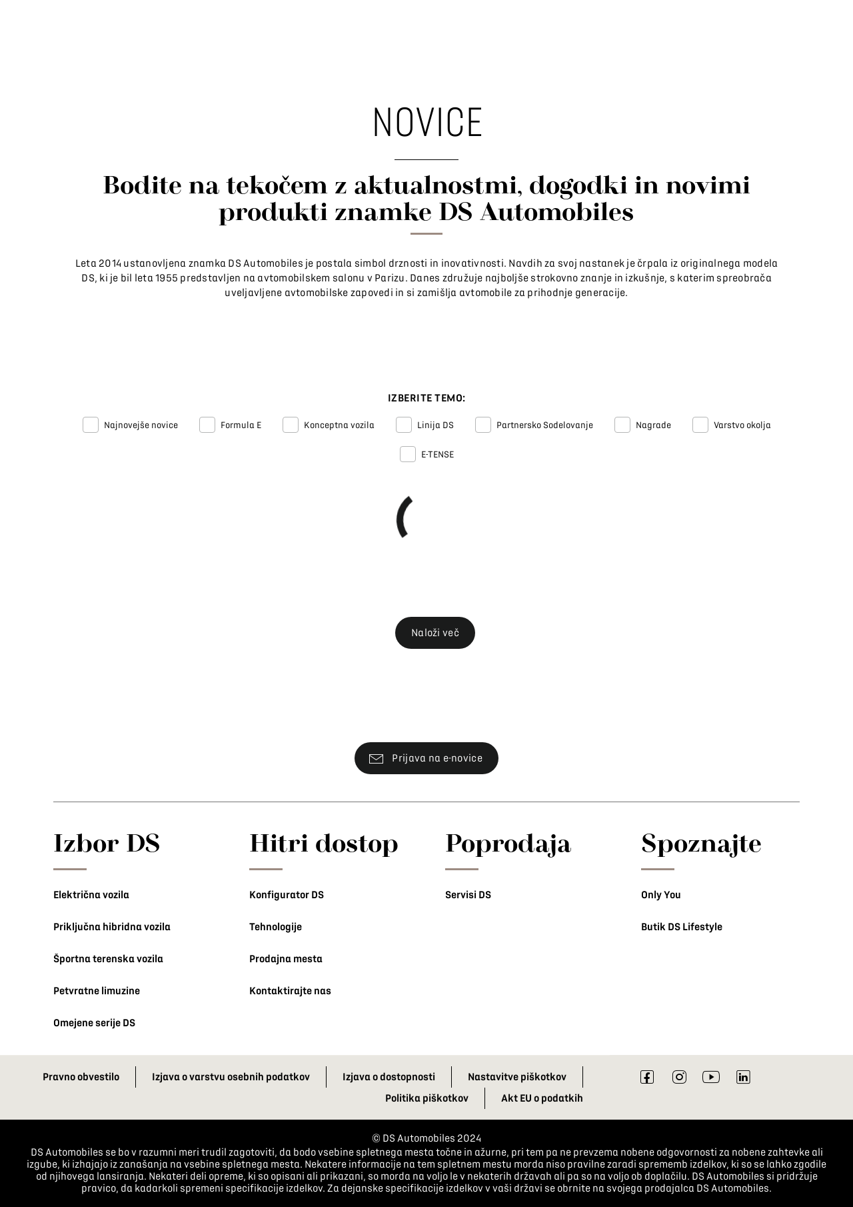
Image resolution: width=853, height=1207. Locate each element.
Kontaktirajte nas (290, 991)
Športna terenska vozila (108, 959)
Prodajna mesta (286, 959)
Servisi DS (468, 895)
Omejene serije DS (94, 1023)
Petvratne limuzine (96, 991)
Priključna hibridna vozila (112, 927)
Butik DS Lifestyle (681, 927)
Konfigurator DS (286, 895)
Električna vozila (91, 895)
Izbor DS (107, 842)
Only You (661, 895)
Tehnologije (275, 927)
